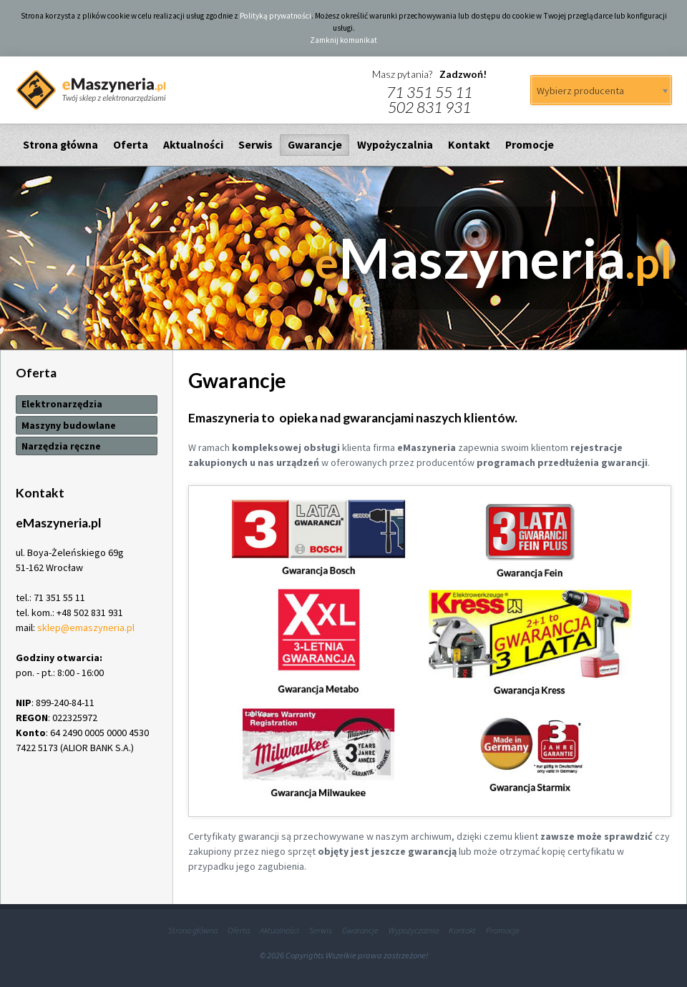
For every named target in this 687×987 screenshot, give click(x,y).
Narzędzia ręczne (61, 446)
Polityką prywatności (275, 16)
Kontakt (469, 145)
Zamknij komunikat (343, 40)
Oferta (130, 145)
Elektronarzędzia (61, 403)
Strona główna (60, 145)
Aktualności (193, 145)
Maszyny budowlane (68, 425)
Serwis (255, 145)
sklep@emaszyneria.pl (86, 627)
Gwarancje (315, 145)
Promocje (529, 145)
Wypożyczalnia (395, 145)
